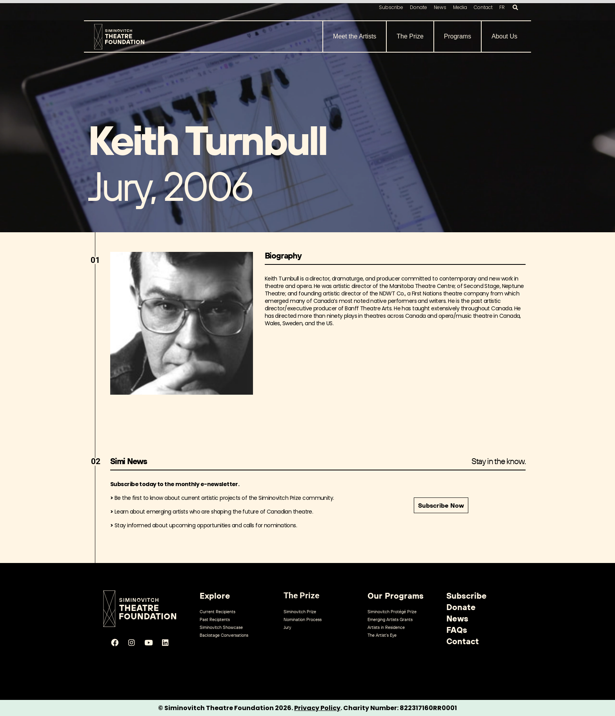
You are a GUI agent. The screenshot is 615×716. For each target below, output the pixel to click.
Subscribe (391, 7)
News (440, 7)
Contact (483, 7)
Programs (457, 36)
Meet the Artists (354, 36)
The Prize (410, 36)
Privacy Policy (317, 707)
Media (460, 7)
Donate (418, 7)
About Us (504, 36)
